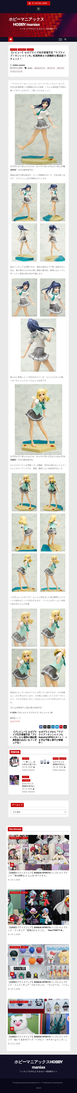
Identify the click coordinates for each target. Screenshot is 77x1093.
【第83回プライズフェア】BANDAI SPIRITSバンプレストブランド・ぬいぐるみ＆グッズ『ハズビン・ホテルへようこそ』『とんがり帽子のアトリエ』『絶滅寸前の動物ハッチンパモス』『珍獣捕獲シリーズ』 (38, 1041)
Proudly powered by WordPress (25, 1083)
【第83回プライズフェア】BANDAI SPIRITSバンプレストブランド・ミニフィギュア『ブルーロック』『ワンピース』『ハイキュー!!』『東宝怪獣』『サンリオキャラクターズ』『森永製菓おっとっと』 (38, 986)
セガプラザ (15, 721)
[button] (66, 39)
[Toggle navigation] (60, 39)
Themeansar (58, 1083)
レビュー (30, 49)
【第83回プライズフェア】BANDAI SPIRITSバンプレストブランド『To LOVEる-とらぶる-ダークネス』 (38, 874)
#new (30, 68)
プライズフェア (15, 838)
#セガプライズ (40, 68)
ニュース (13, 49)
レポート (24, 838)
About (38, 1088)
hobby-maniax (19, 65)
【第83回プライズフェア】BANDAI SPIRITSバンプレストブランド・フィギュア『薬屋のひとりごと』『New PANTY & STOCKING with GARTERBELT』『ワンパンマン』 (38, 930)
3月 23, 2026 (58, 767)
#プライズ (51, 68)
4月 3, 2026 (15, 880)
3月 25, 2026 (27, 767)
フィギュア (22, 49)
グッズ (55, 758)
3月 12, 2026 (27, 789)
